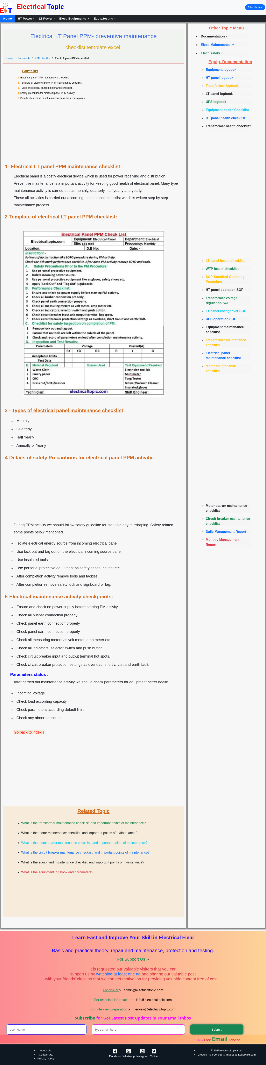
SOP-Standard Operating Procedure (225, 279)
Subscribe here (255, 7)
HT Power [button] (25, 18)
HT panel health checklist (225, 118)
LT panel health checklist (225, 260)
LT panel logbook (219, 94)
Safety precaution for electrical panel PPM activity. (47, 93)
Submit (217, 1029)
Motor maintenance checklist (221, 368)
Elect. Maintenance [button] (216, 45)
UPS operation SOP (221, 319)
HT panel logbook (219, 77)
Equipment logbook (221, 69)
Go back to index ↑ (29, 732)
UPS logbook (216, 102)
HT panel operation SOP (224, 290)
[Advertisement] (95, 133)
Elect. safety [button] (210, 53)
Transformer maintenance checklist (226, 342)
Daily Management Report (226, 531)
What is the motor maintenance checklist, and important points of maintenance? (79, 833)
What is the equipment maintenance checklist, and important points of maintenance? (82, 862)
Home (7, 18)
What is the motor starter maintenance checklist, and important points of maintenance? (84, 843)
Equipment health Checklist (227, 110)
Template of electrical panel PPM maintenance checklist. (51, 82)
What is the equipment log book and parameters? (57, 872)
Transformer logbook (222, 85)
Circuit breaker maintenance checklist (228, 521)
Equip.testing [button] (103, 18)
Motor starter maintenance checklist (226, 508)
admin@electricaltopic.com (143, 990)
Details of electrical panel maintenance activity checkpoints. (52, 98)
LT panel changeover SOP (226, 311)
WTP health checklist (222, 269)
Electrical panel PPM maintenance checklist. (44, 77)
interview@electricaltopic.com (153, 1009)
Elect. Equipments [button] (73, 18)
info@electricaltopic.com (153, 1000)
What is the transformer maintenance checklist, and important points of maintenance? (83, 823)
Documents (24, 58)
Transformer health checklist (228, 126)
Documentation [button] (213, 36)
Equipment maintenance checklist (225, 329)
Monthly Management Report (222, 542)
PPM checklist (42, 58)
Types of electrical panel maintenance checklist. (46, 87)
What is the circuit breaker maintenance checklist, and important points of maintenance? (85, 852)
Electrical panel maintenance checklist (223, 355)
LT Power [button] (45, 18)
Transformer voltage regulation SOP (221, 300)
